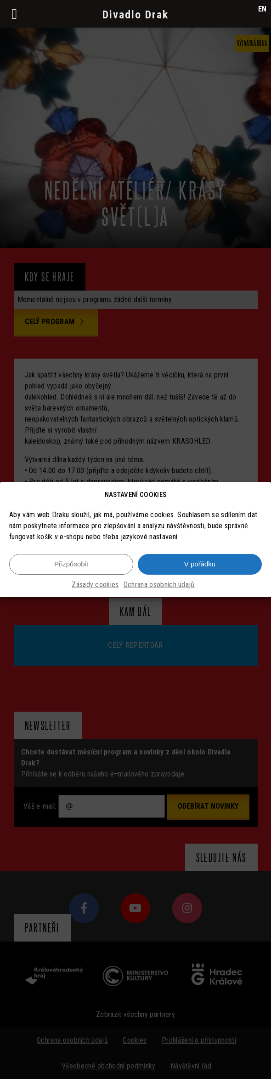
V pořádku (199, 564)
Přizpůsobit (71, 564)
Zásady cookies (95, 584)
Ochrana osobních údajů (159, 584)
